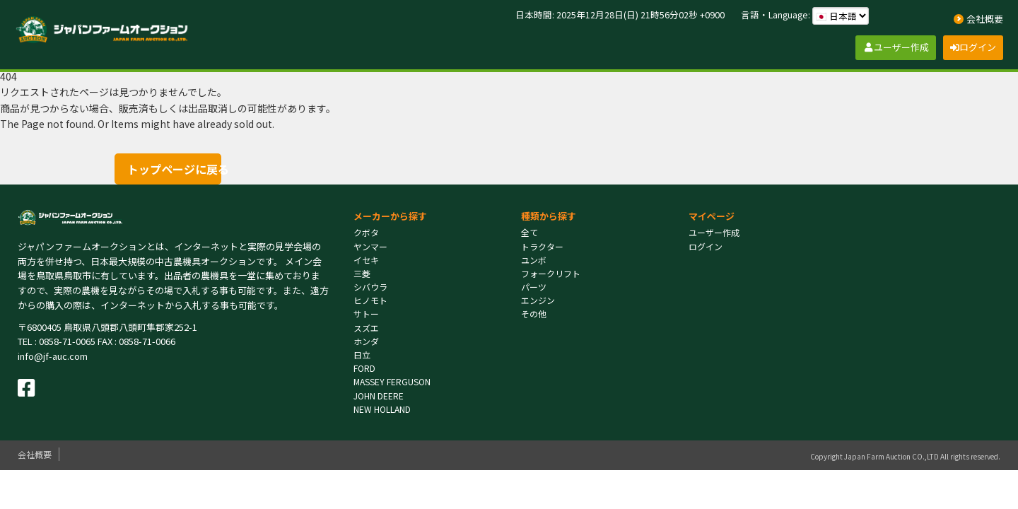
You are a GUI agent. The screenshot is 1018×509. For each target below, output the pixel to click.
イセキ (366, 260)
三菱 (361, 273)
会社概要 (35, 454)
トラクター (542, 246)
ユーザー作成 (714, 232)
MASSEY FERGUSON (392, 381)
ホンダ (366, 341)
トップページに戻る (174, 168)
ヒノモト (370, 300)
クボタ (366, 232)
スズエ (366, 328)
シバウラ (370, 287)
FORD (364, 368)
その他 (533, 314)
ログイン (705, 246)
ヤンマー (370, 246)
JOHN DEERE (378, 396)
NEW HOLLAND (382, 409)
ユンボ (533, 260)
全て (529, 232)
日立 (361, 355)
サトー (366, 314)
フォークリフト (550, 273)
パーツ (533, 287)
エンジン (538, 300)
